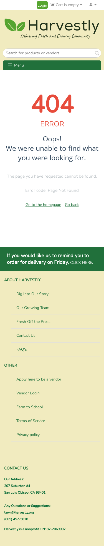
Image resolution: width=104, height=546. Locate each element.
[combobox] (52, 53)
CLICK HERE (81, 262)
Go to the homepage (43, 204)
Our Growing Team (32, 307)
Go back (72, 204)
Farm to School (29, 407)
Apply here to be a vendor (38, 379)
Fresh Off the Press (33, 321)
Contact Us (25, 335)
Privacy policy (28, 434)
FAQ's (21, 349)
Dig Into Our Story (32, 294)
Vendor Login (28, 393)
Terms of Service (30, 420)
